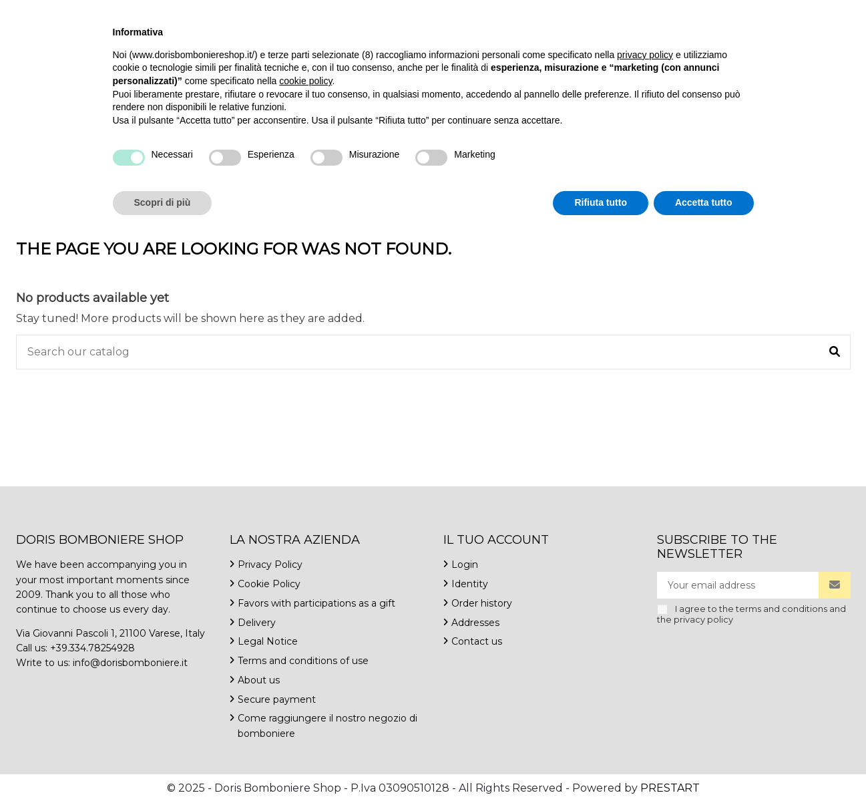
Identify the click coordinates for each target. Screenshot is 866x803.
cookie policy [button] (305, 644)
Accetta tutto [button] (703, 766)
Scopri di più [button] (162, 766)
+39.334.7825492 (57, 12)
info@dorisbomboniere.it (174, 12)
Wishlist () (811, 12)
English (739, 12)
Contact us (277, 12)
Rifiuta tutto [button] (600, 766)
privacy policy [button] (645, 618)
